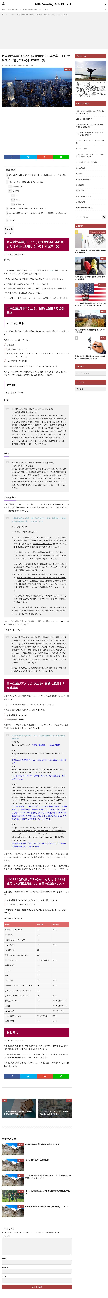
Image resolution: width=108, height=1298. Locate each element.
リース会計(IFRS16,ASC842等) (86, 162)
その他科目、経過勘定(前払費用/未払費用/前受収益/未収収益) (89, 134)
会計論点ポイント (14, 9)
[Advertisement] (54, 32)
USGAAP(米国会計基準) (84, 119)
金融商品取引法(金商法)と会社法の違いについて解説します (90, 278)
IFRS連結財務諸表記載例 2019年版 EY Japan (42, 1144)
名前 (4, 1258)
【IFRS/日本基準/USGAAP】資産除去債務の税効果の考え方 (48, 1192)
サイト (4, 1276)
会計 (104, 258)
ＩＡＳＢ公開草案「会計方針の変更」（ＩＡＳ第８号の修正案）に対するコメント (48, 1176)
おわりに (10, 220)
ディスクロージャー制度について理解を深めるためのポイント (90, 155)
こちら (50, 270)
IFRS (12, 14)
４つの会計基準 (16, 186)
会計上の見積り (81, 168)
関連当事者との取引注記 (84, 208)
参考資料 (13, 191)
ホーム (4, 9)
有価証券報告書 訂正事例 (98, 232)
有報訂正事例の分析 (30, 9)
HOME (6, 14)
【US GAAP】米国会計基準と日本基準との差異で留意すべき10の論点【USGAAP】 (90, 304)
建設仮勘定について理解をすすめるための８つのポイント (90, 331)
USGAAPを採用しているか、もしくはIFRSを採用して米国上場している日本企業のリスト (36, 214)
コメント (6, 1236)
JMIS (15, 200)
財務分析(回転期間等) (83, 196)
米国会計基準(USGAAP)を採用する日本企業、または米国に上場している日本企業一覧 (42, 14)
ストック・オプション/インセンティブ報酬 (90, 142)
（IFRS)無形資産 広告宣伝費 (37, 1160)
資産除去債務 (80, 202)
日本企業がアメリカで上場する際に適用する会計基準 (26, 208)
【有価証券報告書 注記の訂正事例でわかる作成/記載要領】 (90, 126)
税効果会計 (80, 190)
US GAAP (34, 65)
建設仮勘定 (80, 185)
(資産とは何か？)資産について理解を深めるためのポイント (90, 112)
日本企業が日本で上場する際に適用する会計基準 (24, 182)
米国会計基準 (18, 204)
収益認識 (79, 173)
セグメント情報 (81, 148)
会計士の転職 (43, 9)
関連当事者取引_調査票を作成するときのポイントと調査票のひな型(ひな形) (90, 357)
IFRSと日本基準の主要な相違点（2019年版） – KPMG (46, 1206)
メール (5, 1267)
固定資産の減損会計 (83, 179)
